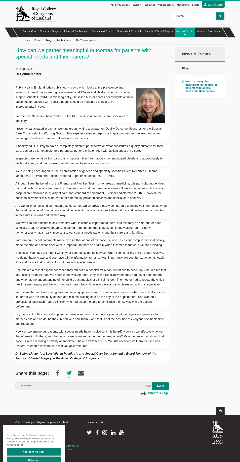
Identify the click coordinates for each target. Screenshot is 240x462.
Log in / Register (213, 5)
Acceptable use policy (66, 446)
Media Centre (64, 40)
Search (218, 16)
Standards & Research (129, 33)
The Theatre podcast (86, 40)
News (27, 40)
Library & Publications (76, 33)
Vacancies (67, 450)
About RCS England (120, 5)
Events (37, 40)
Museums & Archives (208, 33)
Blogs (49, 42)
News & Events (185, 33)
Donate (195, 5)
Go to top (220, 410)
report (74, 88)
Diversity (137, 5)
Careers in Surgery (50, 33)
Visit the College (166, 5)
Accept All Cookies (33, 457)
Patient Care (29, 33)
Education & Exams (102, 33)
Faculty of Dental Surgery (159, 33)
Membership (183, 5)
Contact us (150, 5)
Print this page (155, 393)
